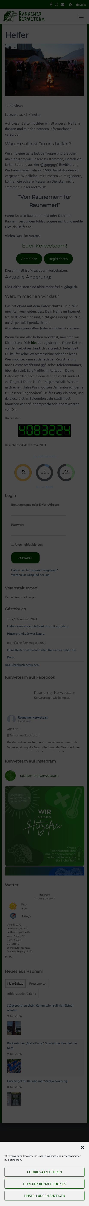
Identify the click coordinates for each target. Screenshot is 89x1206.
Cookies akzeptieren (44, 1172)
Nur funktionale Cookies (44, 1184)
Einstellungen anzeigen (44, 1195)
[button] (82, 1147)
